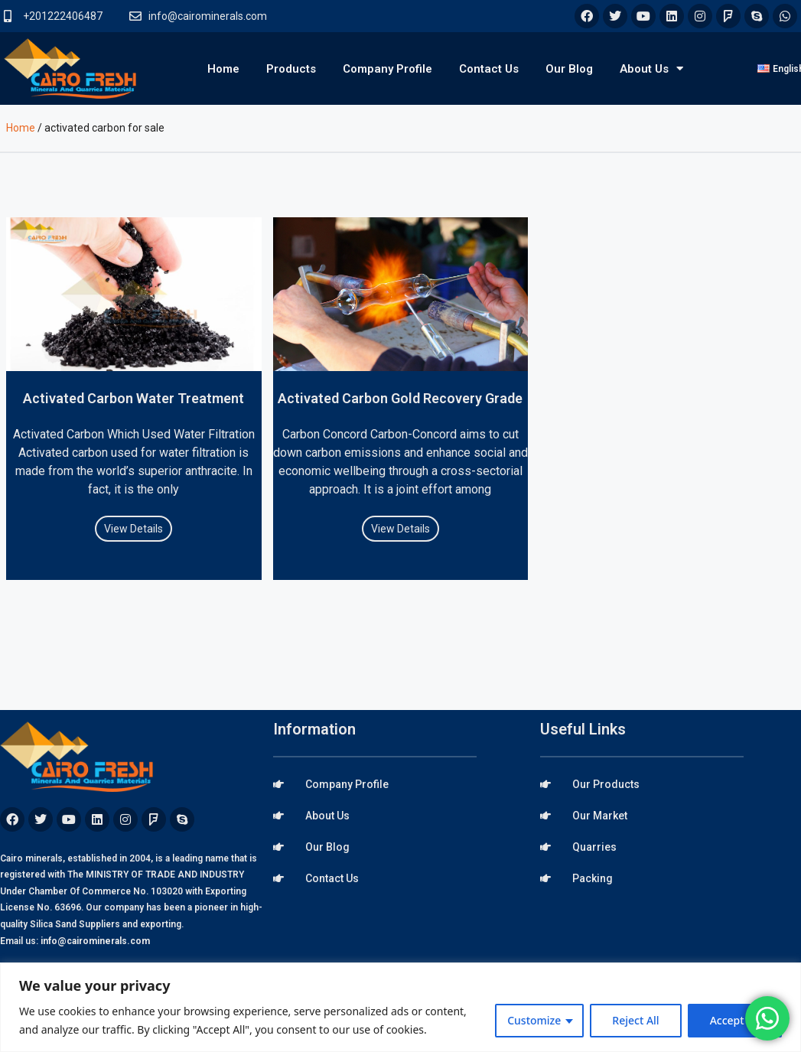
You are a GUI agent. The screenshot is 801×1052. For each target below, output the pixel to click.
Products (291, 69)
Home (223, 69)
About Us (651, 68)
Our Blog (569, 69)
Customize (534, 1020)
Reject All (635, 1020)
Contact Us (489, 69)
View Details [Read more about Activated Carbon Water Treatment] (133, 529)
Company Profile (387, 69)
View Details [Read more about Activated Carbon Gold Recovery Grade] (400, 529)
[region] (400, 1007)
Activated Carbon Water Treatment (133, 398)
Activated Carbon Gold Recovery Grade (400, 398)
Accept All (735, 1020)
